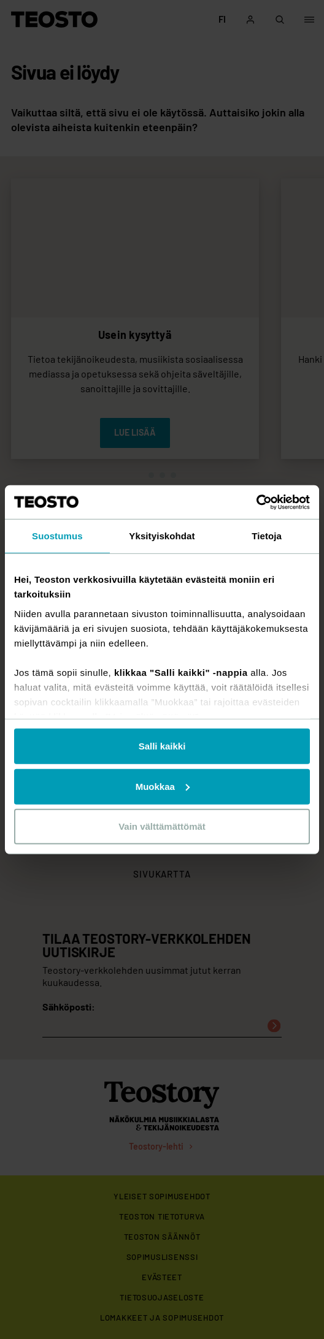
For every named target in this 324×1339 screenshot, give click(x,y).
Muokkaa (163, 786)
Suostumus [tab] (57, 536)
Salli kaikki (162, 746)
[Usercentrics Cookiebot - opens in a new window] (256, 502)
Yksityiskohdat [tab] (162, 536)
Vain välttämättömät (162, 826)
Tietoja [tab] (267, 536)
